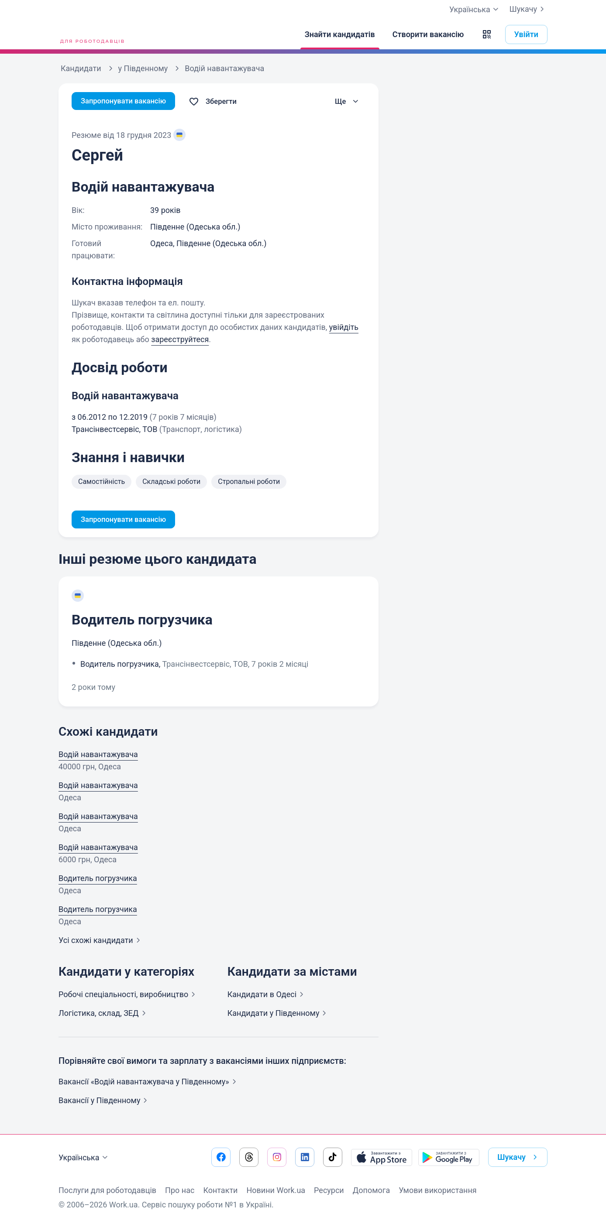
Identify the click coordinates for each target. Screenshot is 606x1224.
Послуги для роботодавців (107, 1190)
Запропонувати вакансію (127, 101)
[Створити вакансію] (428, 34)
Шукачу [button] (519, 1157)
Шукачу (528, 9)
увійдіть (343, 327)
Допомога (371, 1190)
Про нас (179, 1190)
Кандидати (267, 995)
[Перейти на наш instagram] (276, 1157)
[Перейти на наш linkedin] (304, 1157)
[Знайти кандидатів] (339, 34)
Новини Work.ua (275, 1190)
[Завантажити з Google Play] (448, 1157)
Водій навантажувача (98, 755)
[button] (486, 34)
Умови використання (438, 1190)
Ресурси (329, 1190)
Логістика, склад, (104, 1014)
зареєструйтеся (180, 339)
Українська (84, 1158)
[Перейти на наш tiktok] (332, 1157)
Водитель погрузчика (142, 621)
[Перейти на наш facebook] (221, 1157)
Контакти (220, 1190)
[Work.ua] (91, 34)
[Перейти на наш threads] (248, 1157)
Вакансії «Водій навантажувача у (149, 1082)
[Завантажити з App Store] (381, 1157)
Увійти (526, 34)
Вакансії (105, 1101)
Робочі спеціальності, (129, 995)
